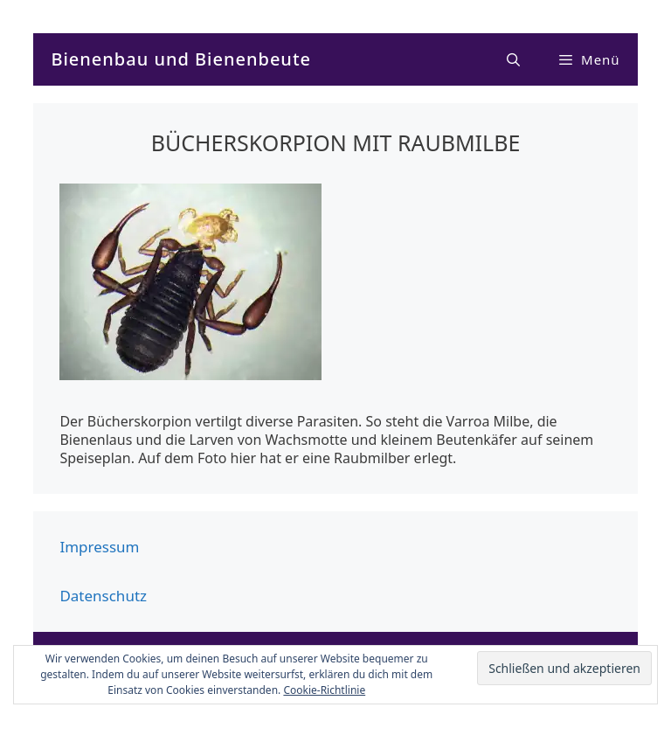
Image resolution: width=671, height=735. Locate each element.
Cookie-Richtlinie (324, 690)
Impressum (99, 547)
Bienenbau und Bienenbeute (181, 59)
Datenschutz (103, 596)
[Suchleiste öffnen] (514, 59)
